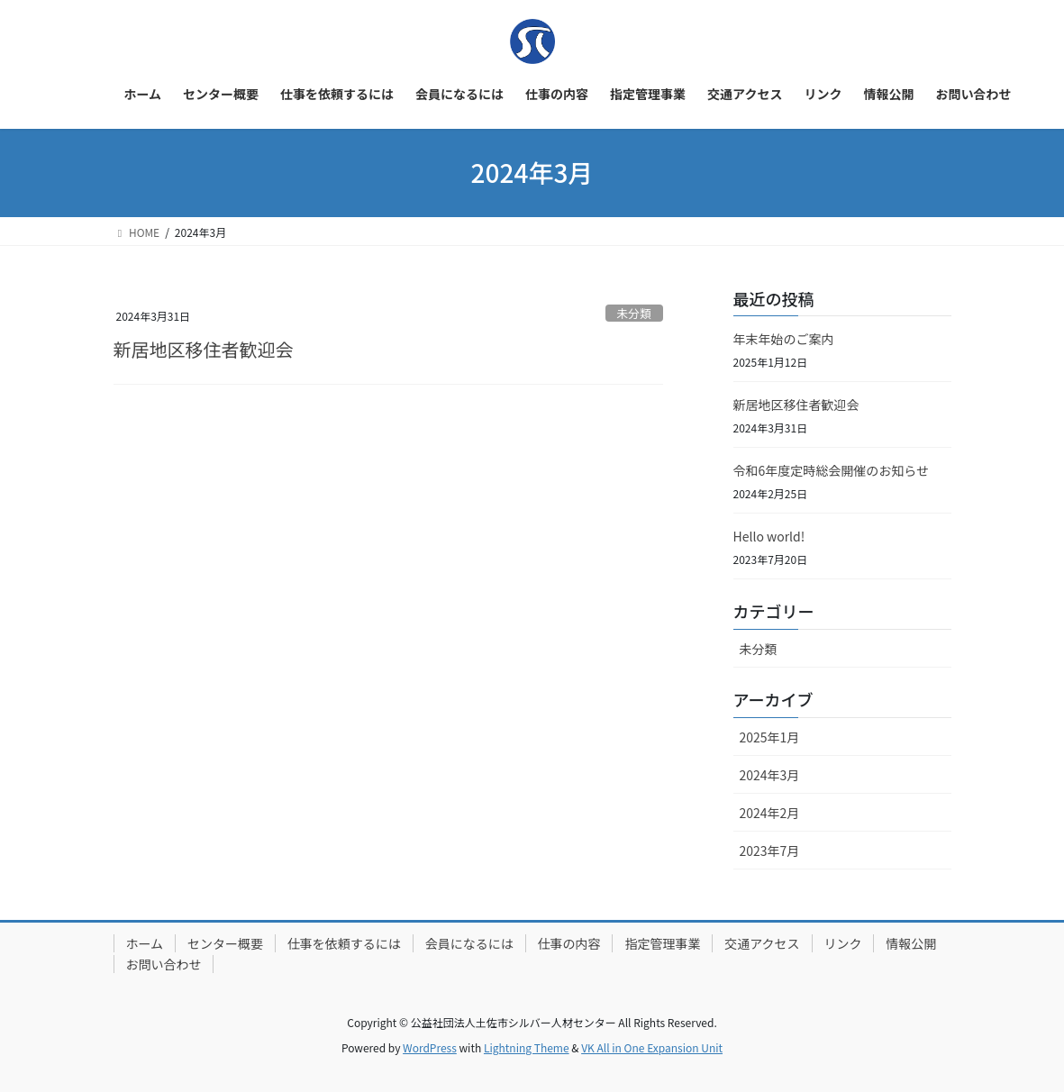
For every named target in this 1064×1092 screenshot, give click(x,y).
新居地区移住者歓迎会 (204, 349)
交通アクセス (774, 943)
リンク (857, 943)
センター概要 (228, 943)
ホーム (146, 943)
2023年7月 (770, 851)
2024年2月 (770, 813)
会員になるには (476, 943)
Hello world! (769, 536)
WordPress (430, 1047)
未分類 (633, 313)
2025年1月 (770, 737)
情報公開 (152, 964)
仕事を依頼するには (348, 943)
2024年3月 (770, 775)
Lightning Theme (526, 1047)
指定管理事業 (673, 943)
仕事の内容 (577, 943)
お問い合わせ (241, 964)
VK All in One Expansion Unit (652, 1047)
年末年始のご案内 (783, 339)
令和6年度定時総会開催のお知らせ (831, 470)
